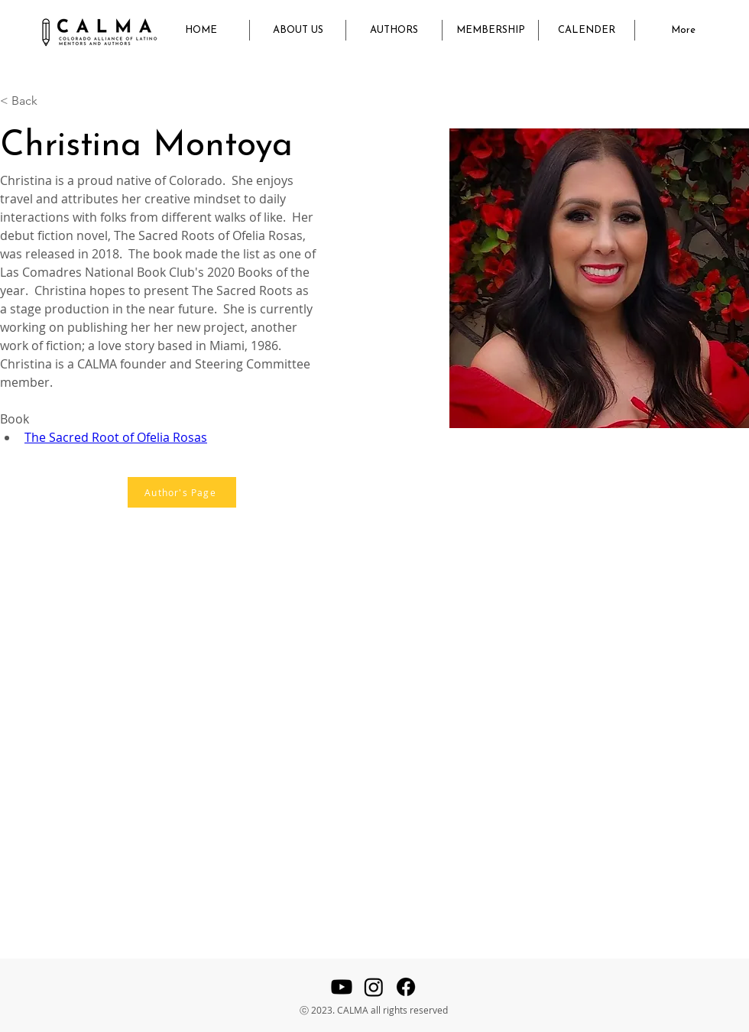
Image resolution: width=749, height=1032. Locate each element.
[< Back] (30, 101)
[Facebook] (406, 987)
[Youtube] (341, 987)
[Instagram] (374, 987)
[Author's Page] (182, 492)
